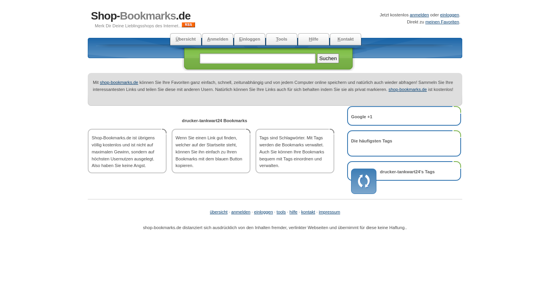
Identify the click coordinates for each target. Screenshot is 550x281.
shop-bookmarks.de (119, 82)
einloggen (449, 14)
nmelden (217, 39)
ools (281, 39)
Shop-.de (140, 16)
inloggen (249, 39)
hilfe (293, 212)
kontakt (308, 212)
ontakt (345, 39)
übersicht (218, 212)
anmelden (419, 14)
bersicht (186, 39)
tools (281, 212)
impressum (329, 212)
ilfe (313, 39)
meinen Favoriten (442, 22)
